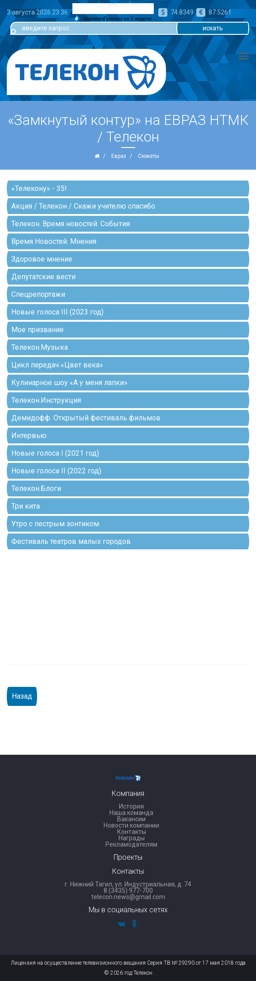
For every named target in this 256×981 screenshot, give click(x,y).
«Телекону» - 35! (39, 188)
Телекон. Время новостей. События (70, 223)
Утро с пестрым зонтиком (55, 523)
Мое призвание (37, 329)
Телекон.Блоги (36, 488)
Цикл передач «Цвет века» (57, 365)
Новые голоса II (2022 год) (56, 471)
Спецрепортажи (38, 294)
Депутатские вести (43, 276)
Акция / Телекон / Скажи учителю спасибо (83, 206)
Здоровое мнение (41, 259)
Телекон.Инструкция (46, 400)
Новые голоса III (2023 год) (57, 312)
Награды (132, 838)
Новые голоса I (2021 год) (55, 453)
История (131, 806)
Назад (22, 696)
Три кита (25, 506)
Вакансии (131, 819)
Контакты (131, 831)
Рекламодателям (131, 844)
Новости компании (131, 825)
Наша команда (131, 812)
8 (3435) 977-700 (128, 890)
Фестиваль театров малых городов (71, 541)
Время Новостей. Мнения (53, 241)
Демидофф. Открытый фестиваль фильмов (86, 418)
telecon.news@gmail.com (128, 896)
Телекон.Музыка (39, 347)
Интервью (29, 435)
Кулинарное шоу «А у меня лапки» (69, 382)
